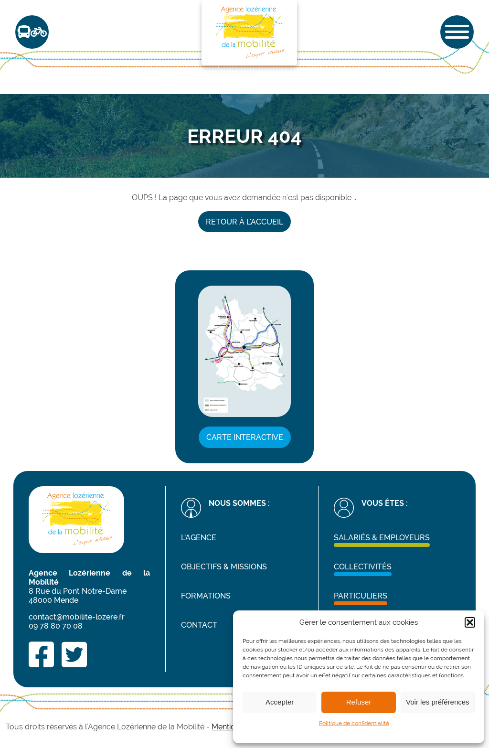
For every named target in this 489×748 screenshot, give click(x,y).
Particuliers (360, 595)
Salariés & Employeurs (382, 537)
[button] (470, 622)
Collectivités (363, 566)
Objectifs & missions (224, 566)
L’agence (198, 537)
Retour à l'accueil (244, 221)
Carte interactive (244, 437)
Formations (206, 595)
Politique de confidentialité (354, 723)
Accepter (280, 702)
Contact (199, 625)
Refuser (359, 702)
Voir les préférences (437, 702)
